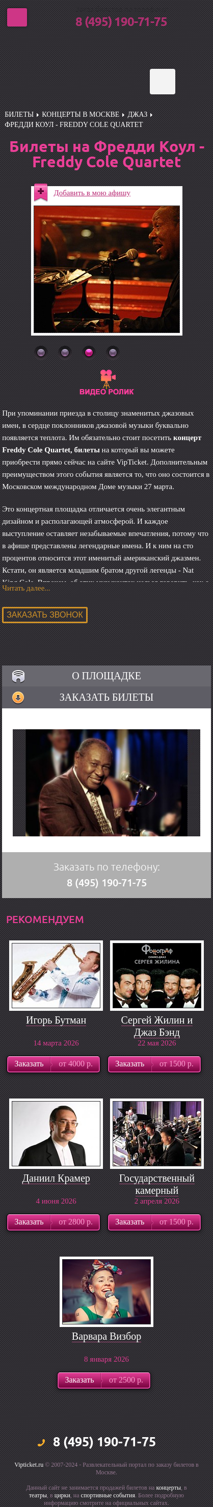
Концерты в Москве (80, 114)
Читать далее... (26, 588)
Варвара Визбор (106, 1336)
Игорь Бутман (56, 1020)
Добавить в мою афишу (92, 193)
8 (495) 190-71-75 (121, 22)
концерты (168, 1487)
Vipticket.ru (28, 1464)
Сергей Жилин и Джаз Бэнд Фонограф (157, 1032)
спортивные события (108, 1495)
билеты (19, 114)
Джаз (137, 114)
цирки (62, 1495)
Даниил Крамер (56, 1178)
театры (38, 1495)
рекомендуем (45, 919)
